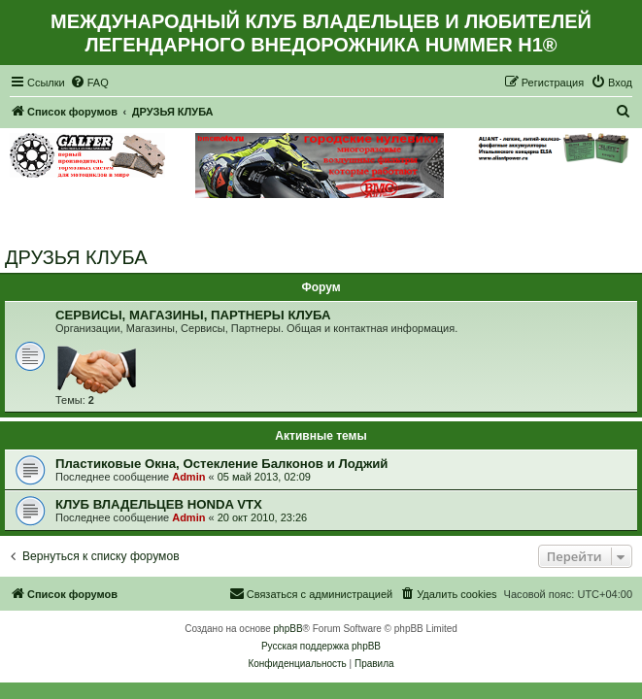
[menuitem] (89, 82)
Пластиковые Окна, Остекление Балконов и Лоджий (221, 463)
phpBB (288, 628)
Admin (188, 477)
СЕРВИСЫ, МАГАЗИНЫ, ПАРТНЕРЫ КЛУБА (192, 315)
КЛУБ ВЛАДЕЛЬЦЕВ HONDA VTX (158, 504)
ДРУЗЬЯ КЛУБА (76, 257)
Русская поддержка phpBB (321, 646)
